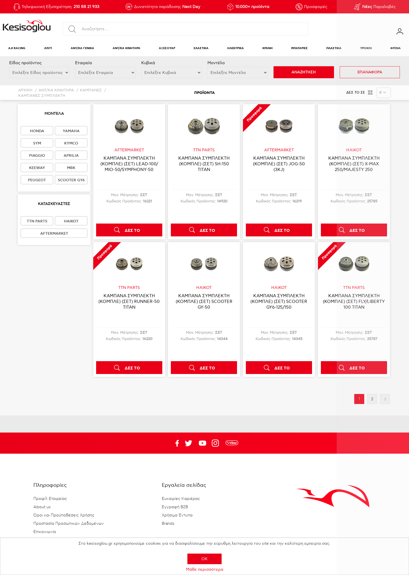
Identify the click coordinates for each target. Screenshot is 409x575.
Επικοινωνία (44, 532)
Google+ (216, 443)
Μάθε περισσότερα (204, 569)
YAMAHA (71, 131)
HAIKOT (71, 221)
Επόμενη (385, 399)
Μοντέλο (216, 63)
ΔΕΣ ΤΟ (132, 230)
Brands (168, 523)
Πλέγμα (370, 92)
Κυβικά (148, 63)
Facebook (174, 443)
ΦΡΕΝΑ (395, 48)
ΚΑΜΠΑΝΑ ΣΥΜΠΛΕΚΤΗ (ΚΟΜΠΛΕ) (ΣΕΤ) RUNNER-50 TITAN (129, 301)
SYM (37, 143)
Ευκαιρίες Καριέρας (181, 498)
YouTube (188, 443)
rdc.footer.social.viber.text (232, 443)
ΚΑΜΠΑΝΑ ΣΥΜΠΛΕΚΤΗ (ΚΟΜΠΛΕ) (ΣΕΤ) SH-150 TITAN (204, 164)
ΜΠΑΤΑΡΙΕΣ (299, 48)
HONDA (37, 131)
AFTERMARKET (54, 233)
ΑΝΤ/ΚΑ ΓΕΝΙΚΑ (82, 48)
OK (204, 558)
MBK (71, 168)
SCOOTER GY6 (71, 180)
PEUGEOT (37, 180)
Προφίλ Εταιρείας (50, 498)
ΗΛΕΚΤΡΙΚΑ (235, 48)
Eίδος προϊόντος (25, 63)
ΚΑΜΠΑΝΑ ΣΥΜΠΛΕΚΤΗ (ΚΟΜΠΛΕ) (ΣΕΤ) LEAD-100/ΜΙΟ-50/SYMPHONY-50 (129, 164)
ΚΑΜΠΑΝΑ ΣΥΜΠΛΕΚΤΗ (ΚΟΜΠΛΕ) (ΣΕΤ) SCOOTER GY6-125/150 (278, 301)
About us (42, 507)
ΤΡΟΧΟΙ (366, 48)
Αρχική (25, 90)
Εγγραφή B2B (175, 507)
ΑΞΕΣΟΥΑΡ (167, 48)
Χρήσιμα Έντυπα (177, 515)
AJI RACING (16, 48)
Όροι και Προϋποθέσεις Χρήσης (63, 515)
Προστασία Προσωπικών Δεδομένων (68, 523)
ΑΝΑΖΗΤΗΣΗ (303, 72)
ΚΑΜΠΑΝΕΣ (91, 90)
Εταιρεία (83, 63)
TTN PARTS (37, 221)
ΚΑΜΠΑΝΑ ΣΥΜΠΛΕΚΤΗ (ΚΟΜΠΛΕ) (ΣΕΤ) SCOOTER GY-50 (204, 301)
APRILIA (71, 155)
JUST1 (48, 48)
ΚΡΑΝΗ (267, 48)
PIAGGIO (37, 155)
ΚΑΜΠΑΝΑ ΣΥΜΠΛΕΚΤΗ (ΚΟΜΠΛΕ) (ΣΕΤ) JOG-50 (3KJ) (279, 164)
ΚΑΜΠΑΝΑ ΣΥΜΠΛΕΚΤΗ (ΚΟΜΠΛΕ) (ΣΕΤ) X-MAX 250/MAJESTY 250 (354, 164)
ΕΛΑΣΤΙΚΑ (201, 48)
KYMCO (71, 143)
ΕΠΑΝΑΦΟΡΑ (369, 72)
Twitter (202, 443)
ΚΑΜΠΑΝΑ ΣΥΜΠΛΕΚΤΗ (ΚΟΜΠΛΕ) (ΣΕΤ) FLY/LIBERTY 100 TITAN (354, 301)
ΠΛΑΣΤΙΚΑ (333, 48)
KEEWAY (37, 168)
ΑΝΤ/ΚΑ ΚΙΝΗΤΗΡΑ (126, 48)
